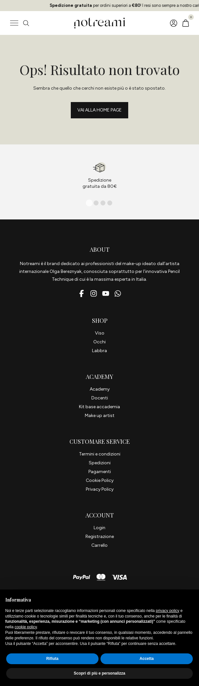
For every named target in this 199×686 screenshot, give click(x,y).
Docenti (99, 398)
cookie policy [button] (26, 627)
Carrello (99, 545)
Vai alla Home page (99, 110)
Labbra (99, 350)
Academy (100, 389)
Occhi (99, 342)
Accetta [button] (147, 658)
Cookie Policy (100, 480)
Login (99, 527)
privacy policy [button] (167, 610)
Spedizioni (100, 463)
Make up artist (100, 415)
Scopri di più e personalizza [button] (99, 673)
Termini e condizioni (99, 454)
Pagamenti (99, 471)
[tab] (89, 203)
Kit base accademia (99, 407)
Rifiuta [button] (52, 658)
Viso (99, 333)
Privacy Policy (100, 489)
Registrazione (99, 536)
